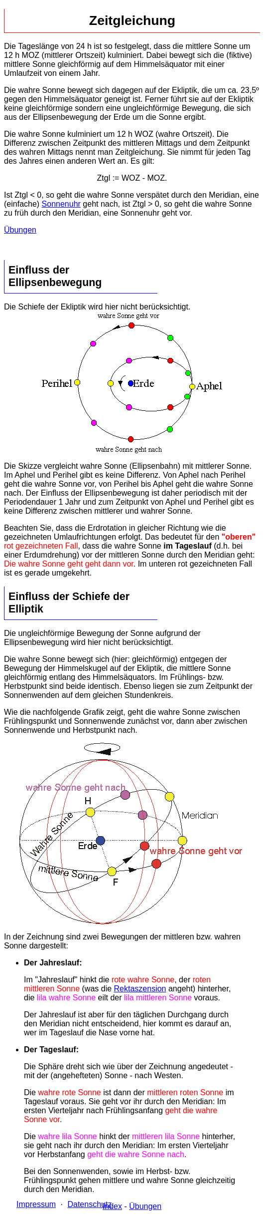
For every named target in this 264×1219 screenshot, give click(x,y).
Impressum (36, 1204)
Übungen (20, 230)
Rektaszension (140, 988)
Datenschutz (89, 1204)
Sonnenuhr (61, 204)
